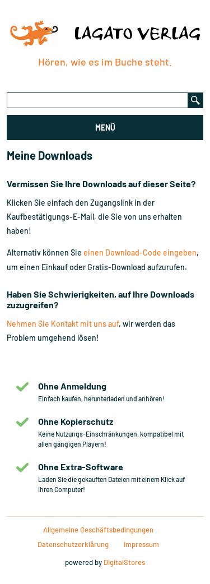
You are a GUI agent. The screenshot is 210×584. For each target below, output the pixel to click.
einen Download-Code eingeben (140, 252)
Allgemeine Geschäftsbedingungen (98, 529)
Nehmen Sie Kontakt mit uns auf (63, 323)
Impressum (141, 544)
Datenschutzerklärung (73, 544)
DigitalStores (124, 562)
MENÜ (105, 127)
